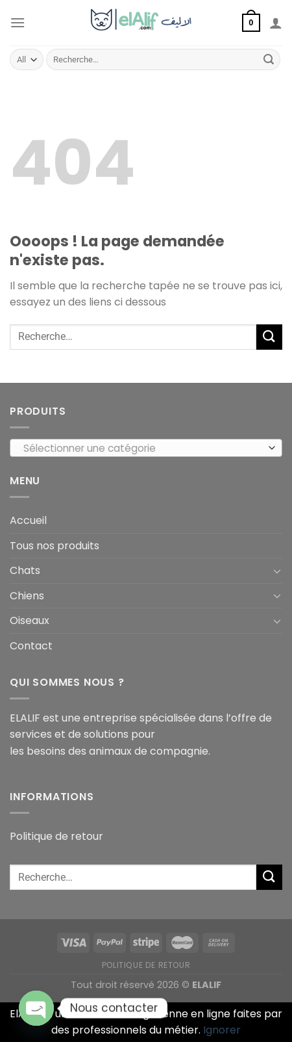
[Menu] (17, 22)
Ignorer (222, 1029)
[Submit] (269, 60)
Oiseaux (29, 620)
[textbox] (143, 448)
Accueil (28, 520)
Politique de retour (56, 836)
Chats (25, 570)
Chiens (27, 595)
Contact (31, 645)
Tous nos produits (54, 545)
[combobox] (146, 448)
